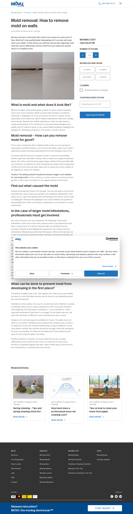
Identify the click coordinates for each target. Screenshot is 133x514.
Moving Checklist (74, 459)
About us (14, 455)
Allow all (101, 273)
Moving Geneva (45, 468)
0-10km (87, 69)
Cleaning (27, 12)
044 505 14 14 (108, 3)
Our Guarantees (17, 459)
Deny (32, 273)
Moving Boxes (102, 455)
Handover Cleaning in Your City (80, 473)
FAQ (12, 477)
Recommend (16, 468)
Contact (14, 482)
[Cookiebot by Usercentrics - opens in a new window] (107, 239)
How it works (16, 464)
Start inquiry (105, 508)
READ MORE (20, 416)
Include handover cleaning (96, 90)
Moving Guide (16, 12)
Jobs (13, 473)
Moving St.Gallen (46, 477)
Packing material (103, 459)
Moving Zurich (45, 455)
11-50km (103, 69)
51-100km (87, 77)
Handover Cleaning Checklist (79, 464)
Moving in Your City (75, 468)
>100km (102, 77)
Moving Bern (44, 464)
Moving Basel (45, 459)
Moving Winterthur (46, 482)
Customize (66, 273)
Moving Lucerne (46, 473)
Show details (107, 266)
